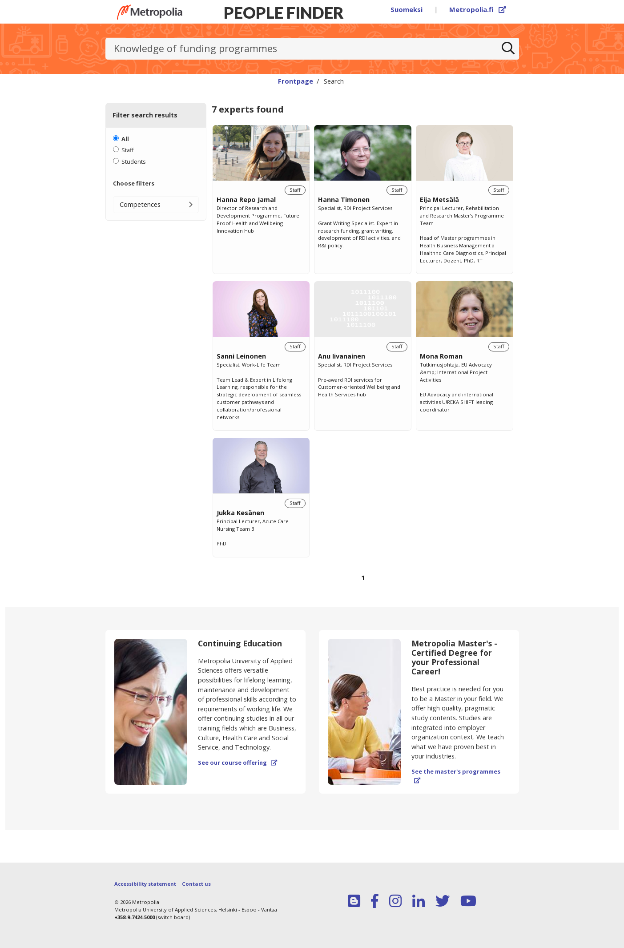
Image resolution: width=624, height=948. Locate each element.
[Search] (508, 49)
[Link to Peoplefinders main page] (149, 12)
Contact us (196, 883)
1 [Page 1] (363, 577)
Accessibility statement (145, 883)
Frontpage (295, 81)
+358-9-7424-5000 (134, 917)
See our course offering (237, 762)
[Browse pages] (362, 583)
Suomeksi (407, 9)
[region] (362, 363)
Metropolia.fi (477, 9)
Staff (127, 150)
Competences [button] (140, 204)
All (125, 139)
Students (133, 161)
